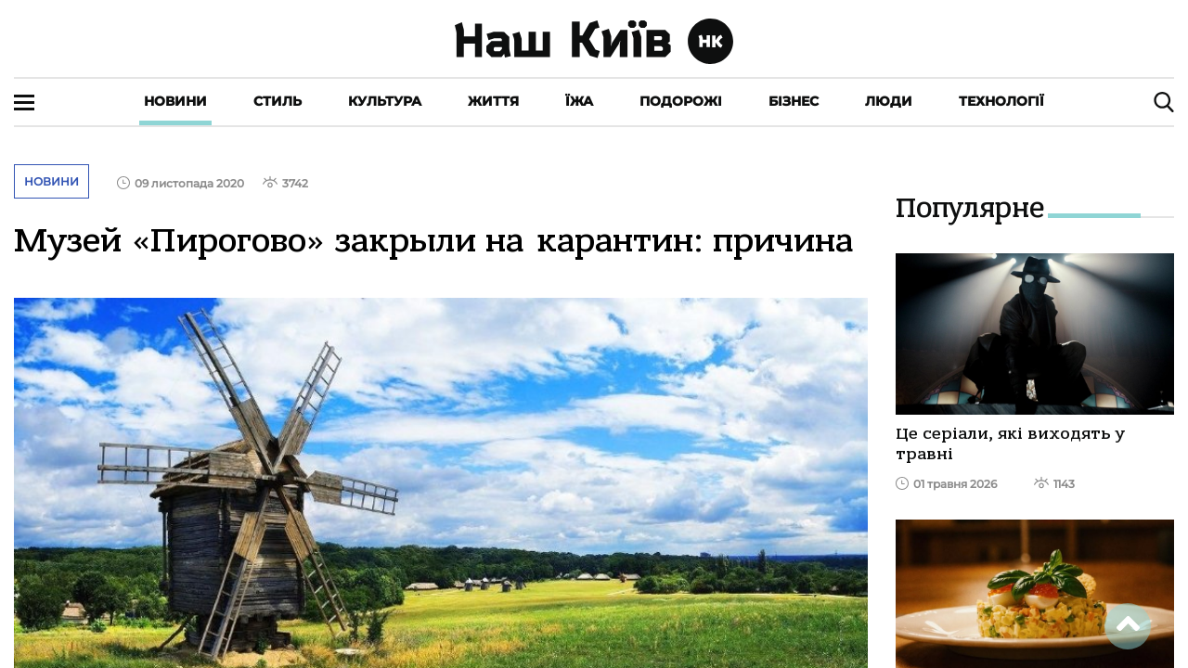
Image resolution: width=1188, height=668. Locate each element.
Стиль (277, 101)
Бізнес (793, 101)
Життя (493, 101)
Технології (1001, 101)
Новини (175, 101)
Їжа (579, 101)
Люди (888, 101)
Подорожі (680, 101)
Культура (384, 101)
